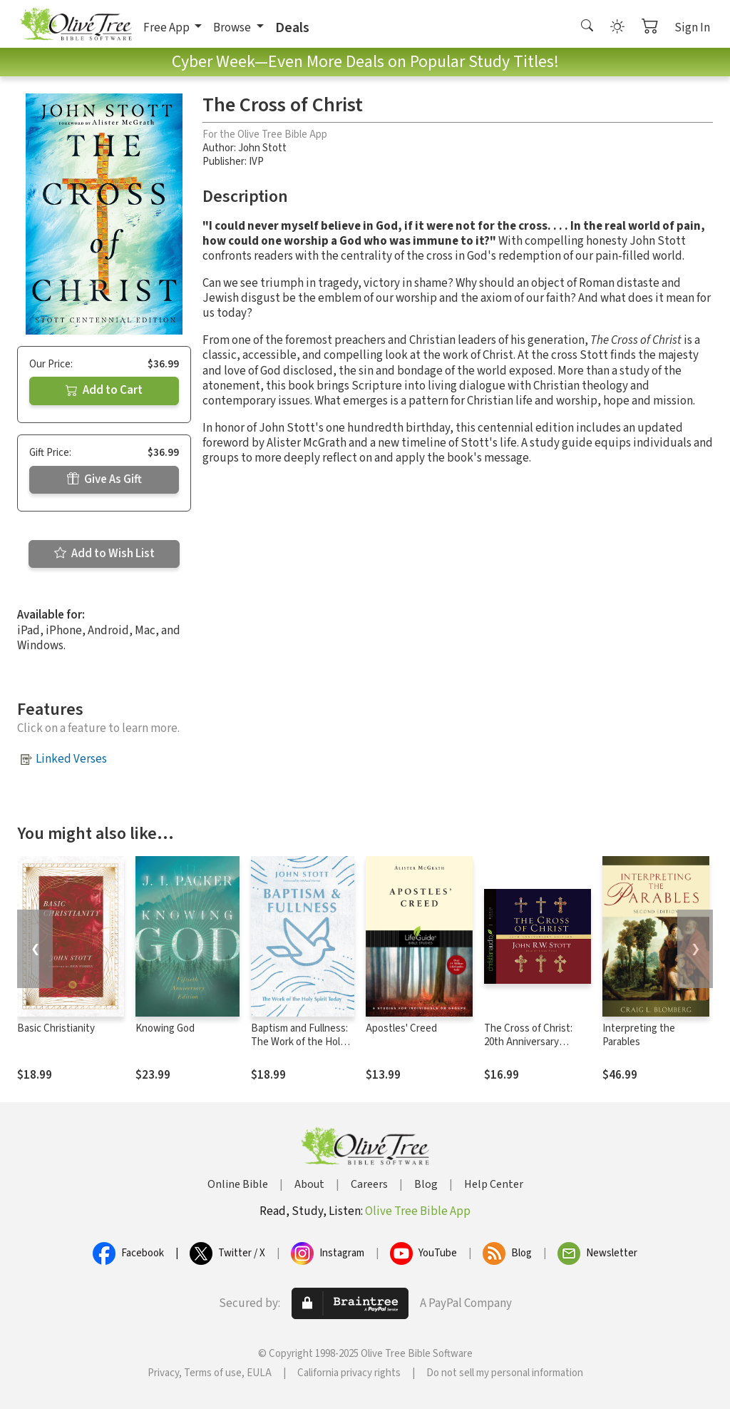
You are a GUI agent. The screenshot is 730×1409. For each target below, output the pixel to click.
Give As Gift (104, 479)
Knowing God (165, 1028)
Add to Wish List (104, 553)
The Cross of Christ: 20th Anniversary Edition (528, 1042)
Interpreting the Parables (638, 1035)
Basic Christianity (56, 1028)
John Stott (262, 148)
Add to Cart (104, 390)
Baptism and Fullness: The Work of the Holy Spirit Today (299, 1042)
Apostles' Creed (401, 1028)
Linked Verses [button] (71, 759)
